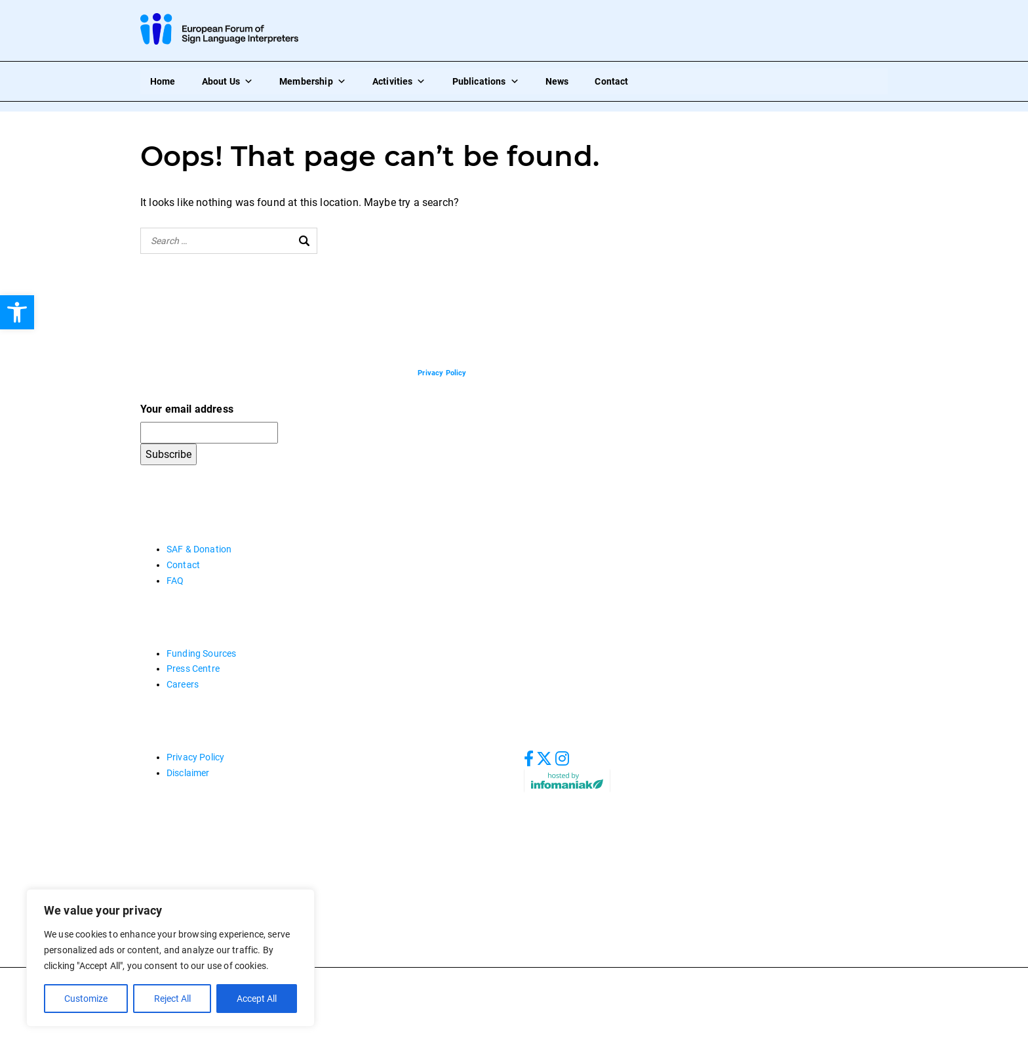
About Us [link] (227, 81)
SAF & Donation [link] (199, 549)
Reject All (171, 998)
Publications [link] (485, 81)
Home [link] (163, 81)
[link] (17, 312)
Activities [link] (399, 81)
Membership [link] (312, 81)
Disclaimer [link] (188, 773)
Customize (86, 998)
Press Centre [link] (193, 668)
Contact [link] (611, 81)
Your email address (186, 409)
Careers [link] (183, 684)
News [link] (557, 81)
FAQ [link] (175, 580)
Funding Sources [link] (201, 653)
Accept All (257, 998)
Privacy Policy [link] (195, 757)
